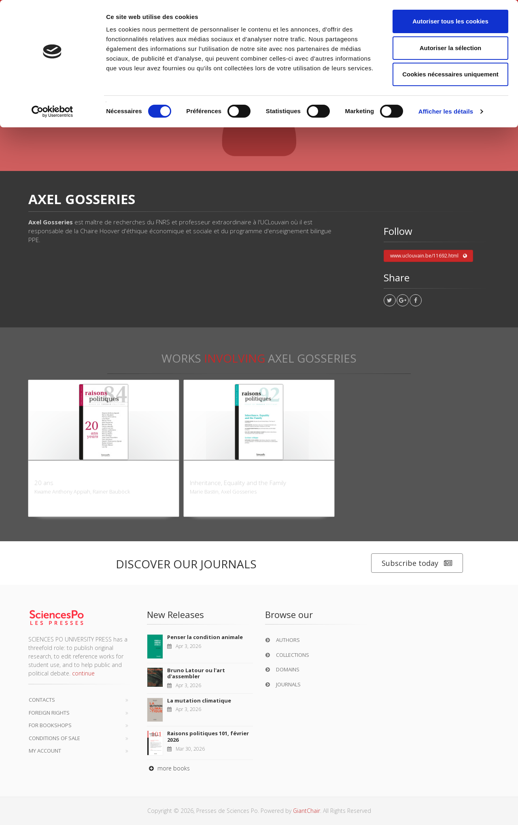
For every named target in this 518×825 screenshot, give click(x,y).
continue (83, 673)
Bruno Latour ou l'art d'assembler (196, 673)
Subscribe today (417, 563)
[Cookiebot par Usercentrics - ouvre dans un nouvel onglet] (52, 111)
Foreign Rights (49, 712)
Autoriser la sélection (451, 47)
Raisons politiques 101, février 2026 (208, 736)
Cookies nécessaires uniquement (450, 74)
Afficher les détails (445, 111)
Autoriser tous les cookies (450, 21)
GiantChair (306, 810)
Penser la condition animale (205, 637)
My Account (45, 750)
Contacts (42, 699)
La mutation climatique (199, 700)
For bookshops (50, 725)
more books (168, 768)
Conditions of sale (54, 738)
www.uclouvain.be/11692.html (428, 256)
